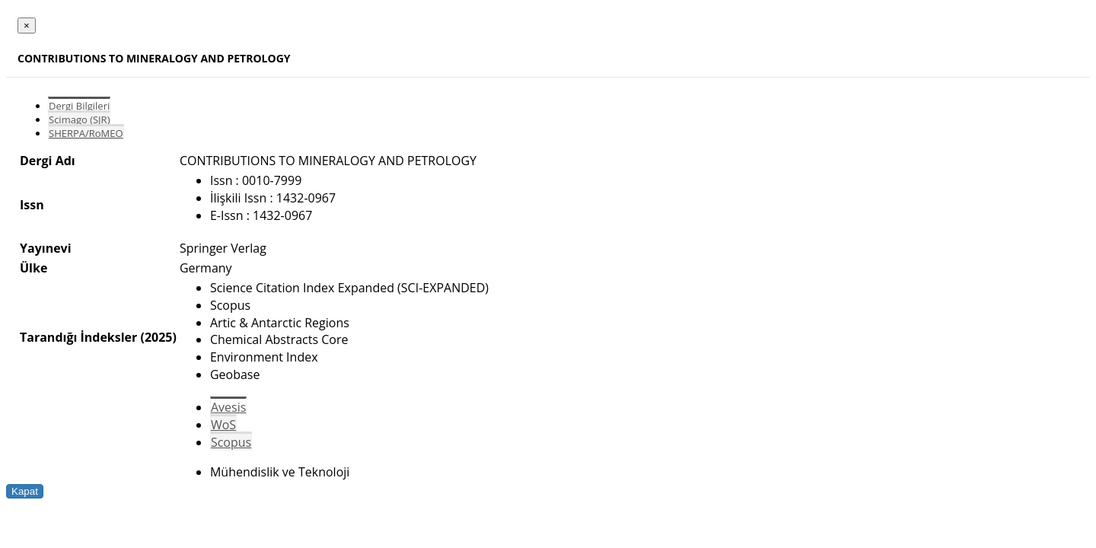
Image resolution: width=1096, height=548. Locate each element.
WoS (223, 424)
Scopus (231, 442)
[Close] (27, 25)
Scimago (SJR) (79, 119)
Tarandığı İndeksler (78, 337)
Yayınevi (46, 248)
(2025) (158, 337)
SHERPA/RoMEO (86, 133)
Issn (32, 204)
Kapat (24, 491)
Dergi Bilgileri (79, 106)
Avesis (228, 407)
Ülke (33, 268)
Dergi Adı (47, 160)
